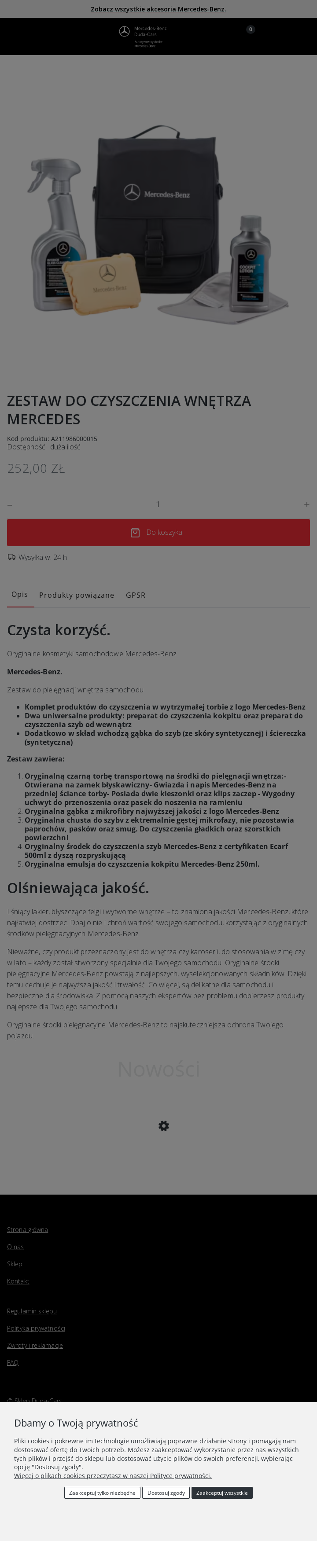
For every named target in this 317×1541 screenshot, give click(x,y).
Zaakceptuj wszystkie (222, 1493)
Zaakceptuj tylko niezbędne (102, 1493)
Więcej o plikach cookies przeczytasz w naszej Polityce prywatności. (113, 1475)
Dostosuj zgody (166, 1493)
